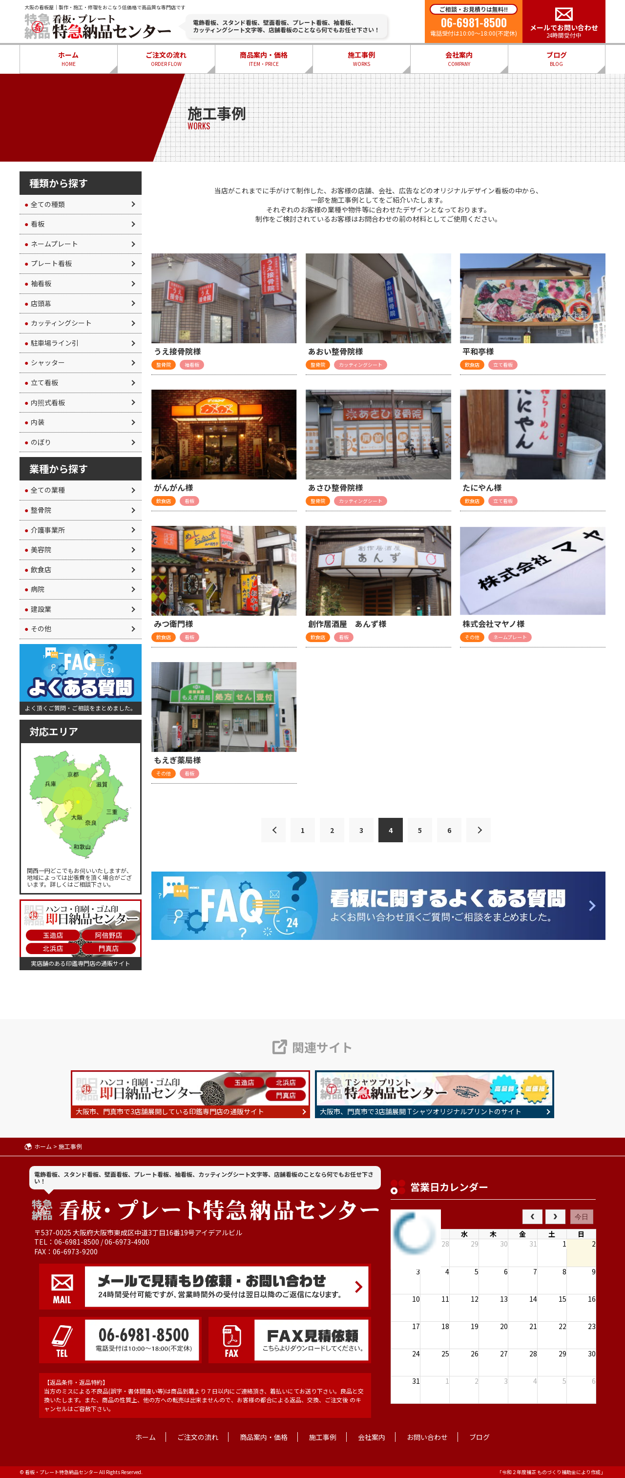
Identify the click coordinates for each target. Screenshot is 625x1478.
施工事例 (361, 59)
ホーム (68, 59)
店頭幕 (37, 303)
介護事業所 (44, 530)
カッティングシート (58, 323)
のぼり (37, 442)
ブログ (556, 59)
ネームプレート (51, 244)
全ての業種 (44, 490)
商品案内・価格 (264, 59)
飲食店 (37, 569)
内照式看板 (44, 402)
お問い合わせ (427, 1437)
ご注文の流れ (166, 59)
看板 (34, 224)
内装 (34, 422)
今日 (581, 1217)
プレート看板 (48, 263)
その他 (37, 628)
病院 (34, 589)
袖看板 (37, 283)
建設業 (37, 609)
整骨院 (37, 510)
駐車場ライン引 (51, 343)
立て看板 (41, 382)
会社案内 (459, 59)
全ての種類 (44, 204)
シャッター (44, 362)
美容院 (37, 549)
